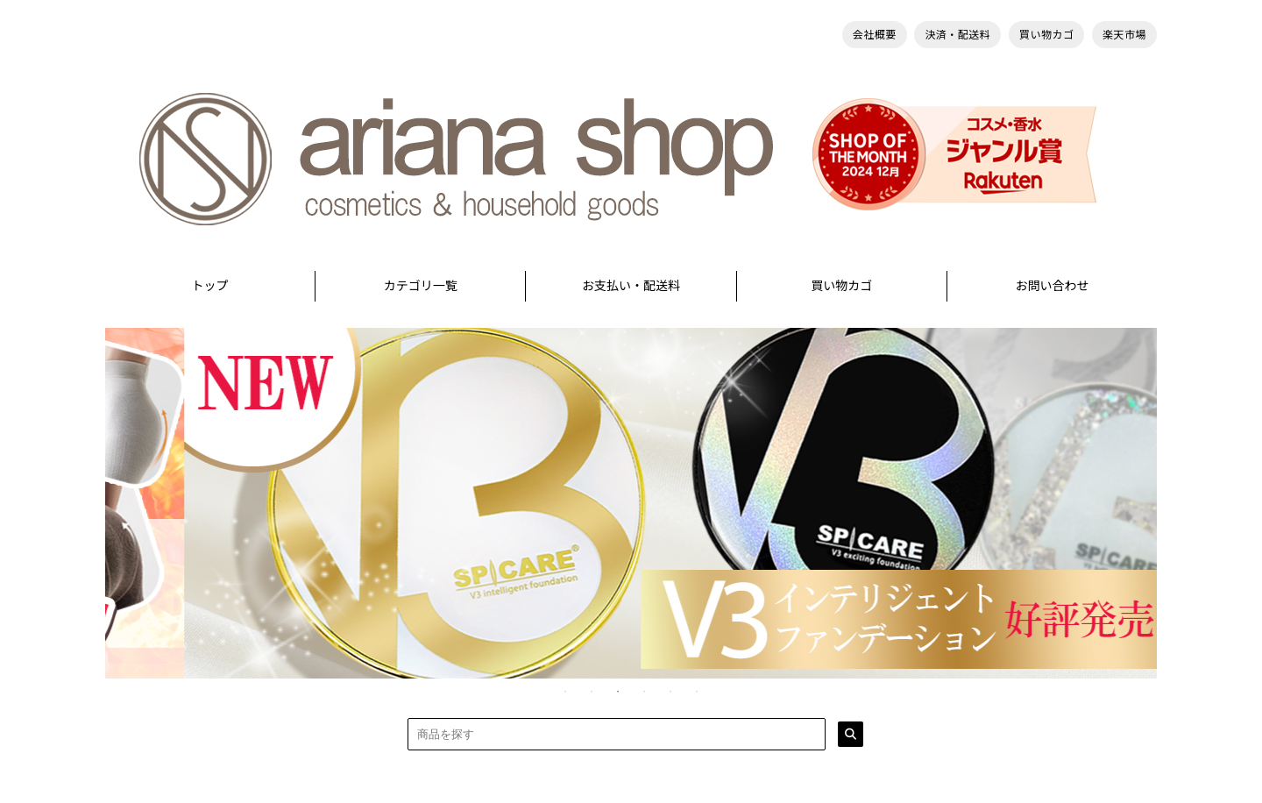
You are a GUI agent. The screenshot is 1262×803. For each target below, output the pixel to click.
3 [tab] (618, 691)
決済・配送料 (957, 34)
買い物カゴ (1046, 34)
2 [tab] (591, 691)
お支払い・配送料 (631, 285)
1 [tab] (565, 691)
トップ (210, 285)
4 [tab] (644, 691)
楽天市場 (1124, 34)
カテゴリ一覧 (420, 285)
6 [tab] (696, 691)
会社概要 (875, 34)
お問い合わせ (1051, 285)
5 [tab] (670, 691)
